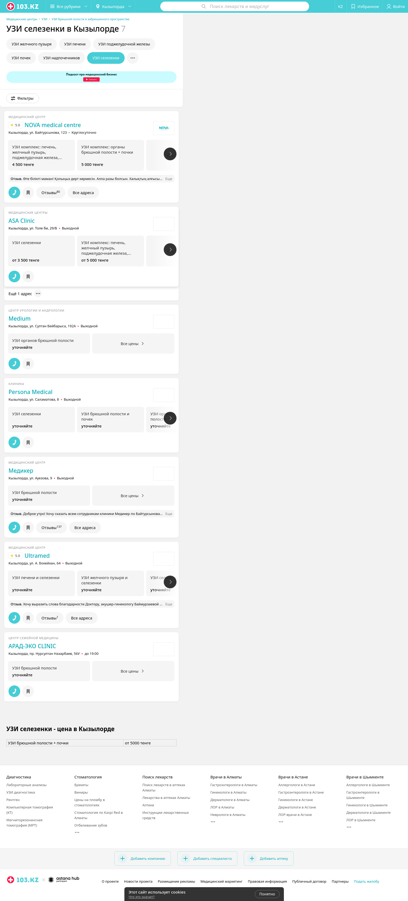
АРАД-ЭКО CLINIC (32, 646)
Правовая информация (267, 881)
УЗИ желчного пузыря (32, 44)
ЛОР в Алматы (222, 807)
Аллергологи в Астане (296, 784)
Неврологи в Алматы (227, 814)
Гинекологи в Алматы (228, 792)
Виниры (81, 792)
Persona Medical (30, 392)
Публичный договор (309, 881)
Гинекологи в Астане (295, 799)
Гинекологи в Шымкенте (367, 805)
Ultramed (37, 555)
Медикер (21, 470)
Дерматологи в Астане (297, 807)
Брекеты (81, 784)
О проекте (110, 881)
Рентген (13, 799)
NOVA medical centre (52, 125)
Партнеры (340, 881)
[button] (68, 6)
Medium (20, 318)
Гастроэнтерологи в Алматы (233, 784)
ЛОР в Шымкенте (360, 820)
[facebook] (18, 891)
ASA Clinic (22, 220)
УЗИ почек (21, 57)
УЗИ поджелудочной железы (124, 44)
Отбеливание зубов (90, 825)
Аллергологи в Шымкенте (368, 784)
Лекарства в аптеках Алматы (166, 797)
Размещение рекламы (176, 881)
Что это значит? (142, 896)
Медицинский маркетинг (221, 881)
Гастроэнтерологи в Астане (301, 792)
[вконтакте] (25, 891)
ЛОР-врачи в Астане (295, 814)
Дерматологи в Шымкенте (368, 812)
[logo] (22, 6)
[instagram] (10, 891)
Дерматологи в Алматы (229, 799)
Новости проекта (138, 881)
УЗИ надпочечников (61, 57)
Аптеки (148, 805)
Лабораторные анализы (26, 784)
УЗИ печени (75, 44)
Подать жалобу (366, 881)
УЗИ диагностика (20, 792)
